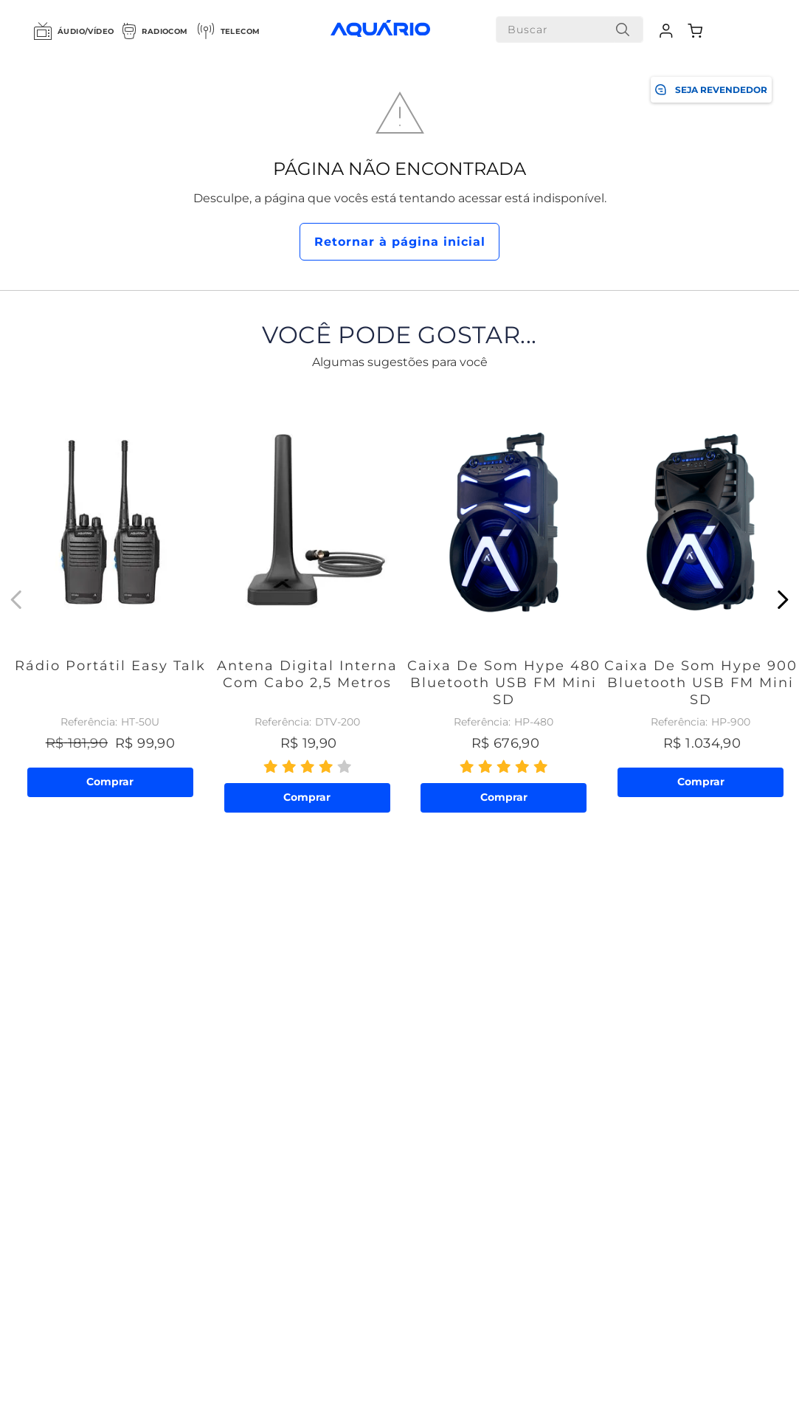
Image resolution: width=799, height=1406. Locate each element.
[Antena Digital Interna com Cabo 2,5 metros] (307, 600)
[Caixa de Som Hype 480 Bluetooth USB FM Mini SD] (504, 600)
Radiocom (154, 31)
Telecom (228, 31)
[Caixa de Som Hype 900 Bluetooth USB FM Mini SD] (700, 600)
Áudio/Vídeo (74, 31)
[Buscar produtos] (623, 29)
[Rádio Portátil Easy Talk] (110, 600)
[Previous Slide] (16, 600)
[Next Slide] (782, 600)
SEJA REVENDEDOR (711, 89)
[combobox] (569, 29)
